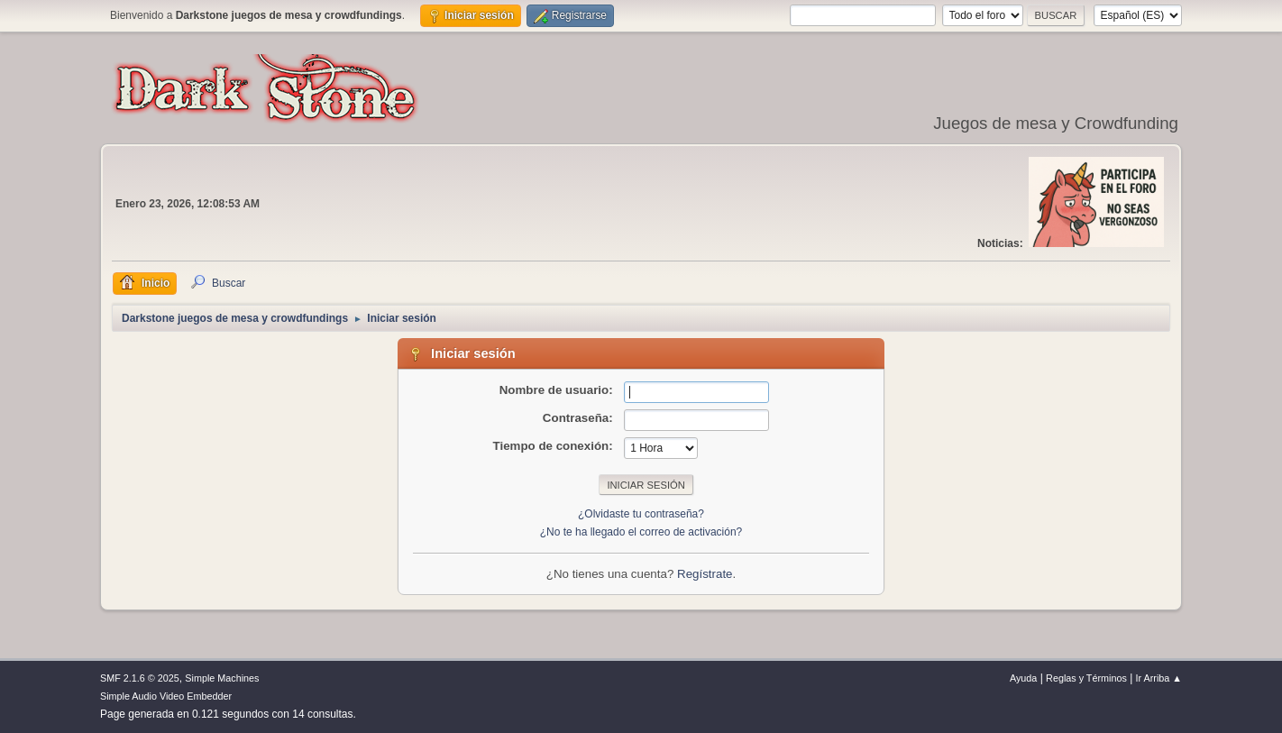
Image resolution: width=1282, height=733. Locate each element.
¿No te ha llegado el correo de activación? (641, 532)
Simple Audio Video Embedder (166, 696)
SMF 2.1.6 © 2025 (139, 678)
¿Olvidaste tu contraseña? (641, 514)
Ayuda (1023, 678)
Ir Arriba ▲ (1159, 678)
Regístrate (705, 574)
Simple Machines (222, 678)
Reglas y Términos (1086, 678)
